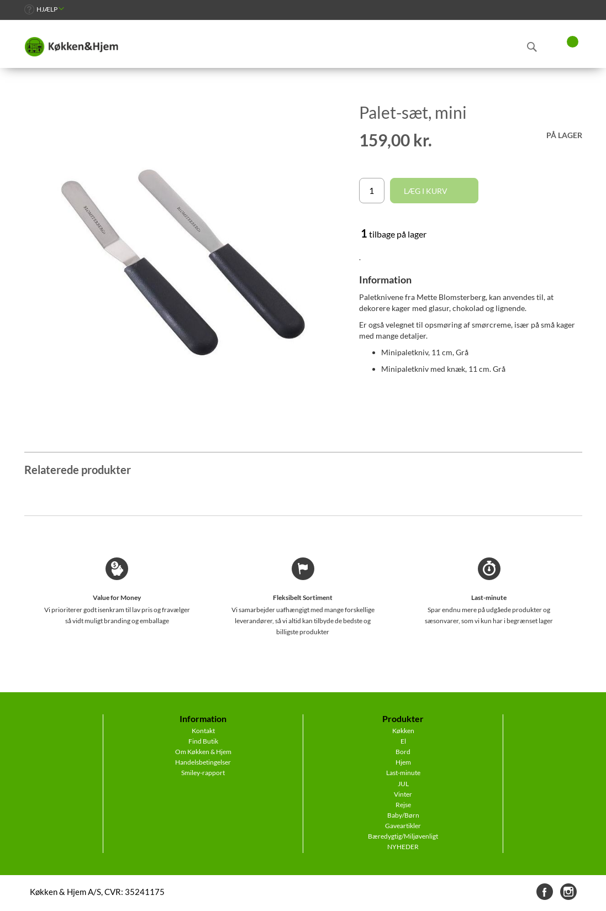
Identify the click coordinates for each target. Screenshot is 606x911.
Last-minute (403, 772)
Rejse (403, 805)
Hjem (403, 762)
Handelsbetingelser (203, 762)
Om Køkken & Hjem (203, 751)
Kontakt (203, 730)
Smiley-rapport (203, 772)
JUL (403, 784)
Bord (403, 751)
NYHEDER (403, 846)
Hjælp (47, 9)
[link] (44, 9)
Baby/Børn (403, 815)
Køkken (403, 730)
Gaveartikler (403, 826)
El (403, 741)
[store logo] (71, 47)
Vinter (403, 794)
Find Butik (203, 741)
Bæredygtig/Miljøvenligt (403, 836)
